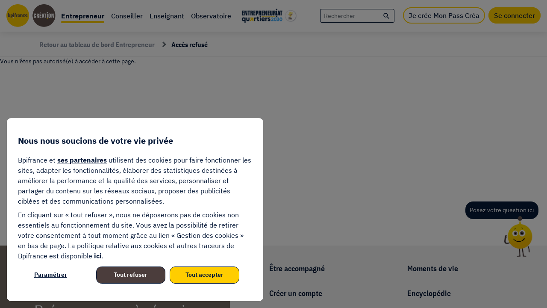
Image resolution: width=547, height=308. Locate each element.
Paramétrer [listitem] (50, 274)
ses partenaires (82, 160)
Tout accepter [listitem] (204, 274)
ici (98, 256)
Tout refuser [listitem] (130, 274)
